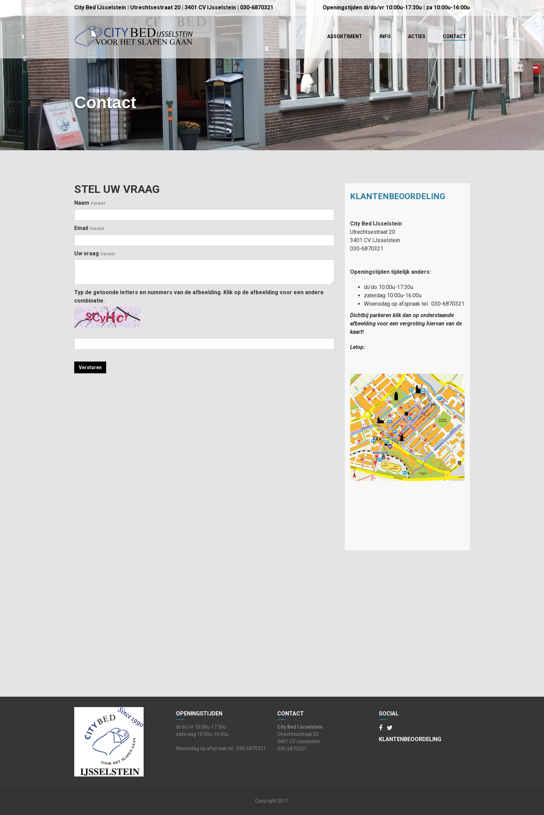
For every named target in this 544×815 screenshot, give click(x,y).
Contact (454, 36)
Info (385, 36)
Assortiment (344, 36)
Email (89, 228)
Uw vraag (94, 253)
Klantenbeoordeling (397, 196)
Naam (89, 202)
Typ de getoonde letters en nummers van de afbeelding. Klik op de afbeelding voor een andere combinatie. (199, 296)
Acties (416, 36)
